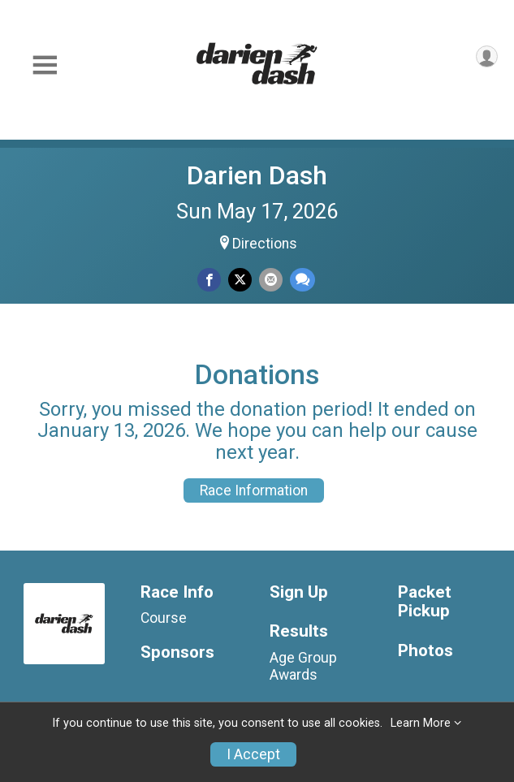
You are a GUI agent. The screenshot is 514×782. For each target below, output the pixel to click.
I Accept (253, 754)
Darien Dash (257, 175)
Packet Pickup (424, 602)
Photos (425, 651)
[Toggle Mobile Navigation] (44, 65)
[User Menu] (487, 56)
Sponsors (177, 652)
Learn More (421, 723)
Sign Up (299, 592)
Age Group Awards (303, 666)
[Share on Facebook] (209, 280)
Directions (264, 243)
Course (163, 618)
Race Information (254, 490)
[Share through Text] (302, 280)
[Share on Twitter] (240, 280)
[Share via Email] (271, 280)
